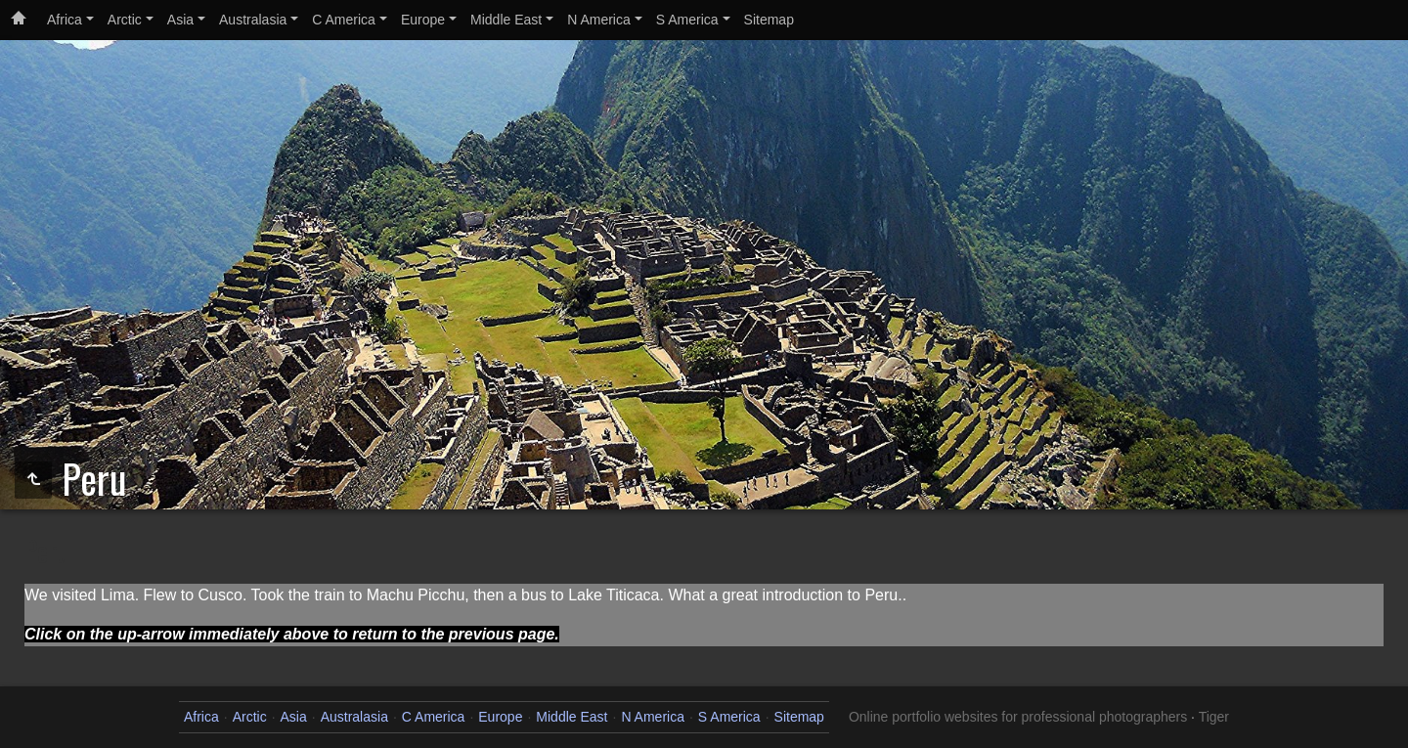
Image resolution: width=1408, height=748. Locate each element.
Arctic (125, 19)
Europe (423, 19)
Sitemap (769, 19)
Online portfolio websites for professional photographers (1018, 717)
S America (687, 19)
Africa (64, 19)
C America (343, 19)
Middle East (506, 19)
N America (599, 19)
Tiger (1214, 717)
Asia (180, 19)
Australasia (252, 19)
